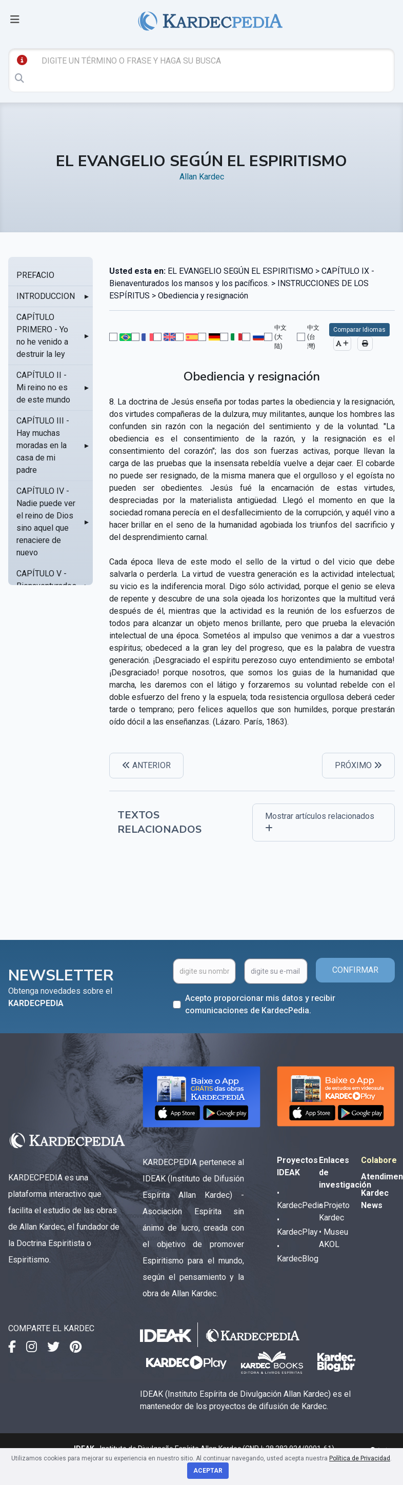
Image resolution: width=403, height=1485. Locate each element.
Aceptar (208, 1470)
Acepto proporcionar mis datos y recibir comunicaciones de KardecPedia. (260, 1004)
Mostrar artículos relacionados (319, 821)
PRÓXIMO (358, 765)
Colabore (379, 1160)
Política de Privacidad (359, 1458)
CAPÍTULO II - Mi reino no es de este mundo (43, 387)
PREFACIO (35, 275)
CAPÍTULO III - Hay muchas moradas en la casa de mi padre (42, 445)
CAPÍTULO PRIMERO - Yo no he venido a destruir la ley (42, 335)
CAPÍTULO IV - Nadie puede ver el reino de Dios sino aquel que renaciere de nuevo (45, 521)
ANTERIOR (146, 765)
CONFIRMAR (355, 970)
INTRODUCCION (45, 296)
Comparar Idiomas (359, 329)
